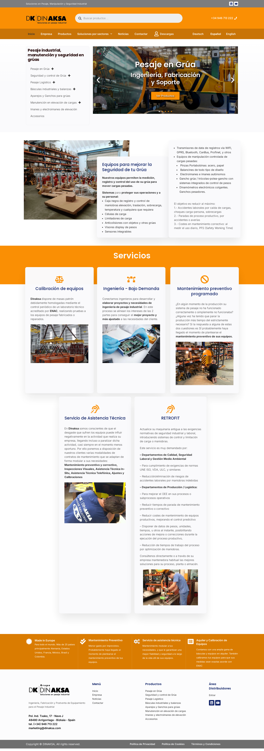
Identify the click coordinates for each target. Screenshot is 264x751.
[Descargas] (156, 33)
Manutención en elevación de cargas (55, 102)
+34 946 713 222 (222, 18)
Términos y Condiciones (208, 745)
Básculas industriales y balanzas (53, 89)
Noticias (123, 34)
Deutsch (198, 34)
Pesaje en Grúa (42, 69)
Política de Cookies (173, 745)
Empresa (46, 34)
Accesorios (37, 116)
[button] (98, 80)
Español (215, 34)
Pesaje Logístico (42, 82)
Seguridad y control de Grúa (50, 76)
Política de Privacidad (140, 745)
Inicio (31, 34)
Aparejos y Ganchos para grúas (50, 95)
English (231, 34)
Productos (64, 34)
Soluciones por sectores (94, 34)
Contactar (141, 34)
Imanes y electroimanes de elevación (53, 109)
